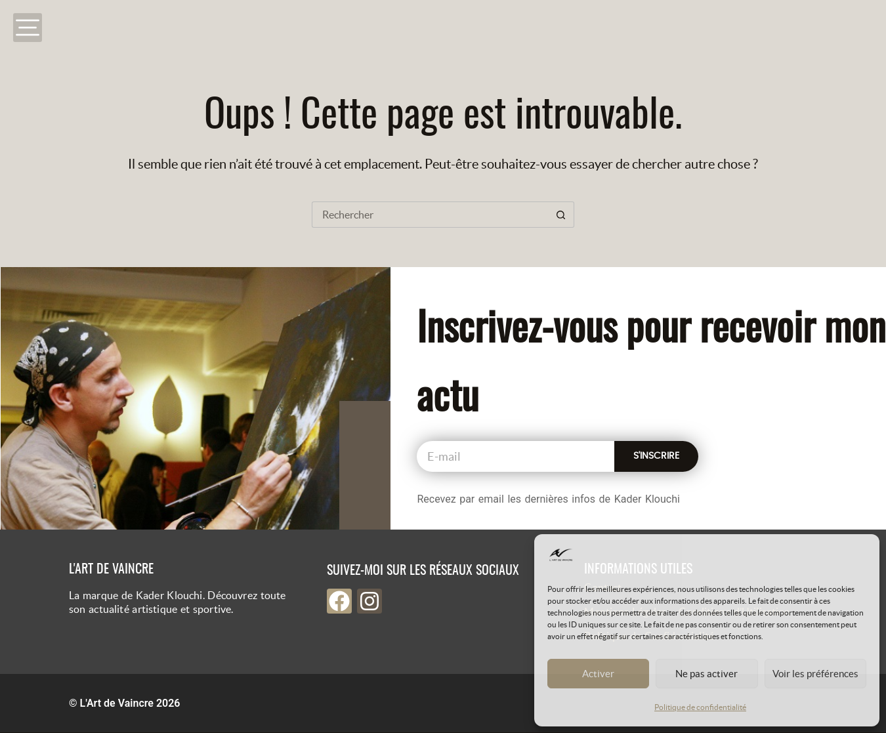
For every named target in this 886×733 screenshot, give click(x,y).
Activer (598, 673)
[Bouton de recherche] (561, 214)
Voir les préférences (815, 673)
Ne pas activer (706, 673)
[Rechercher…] (430, 214)
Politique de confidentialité (700, 707)
